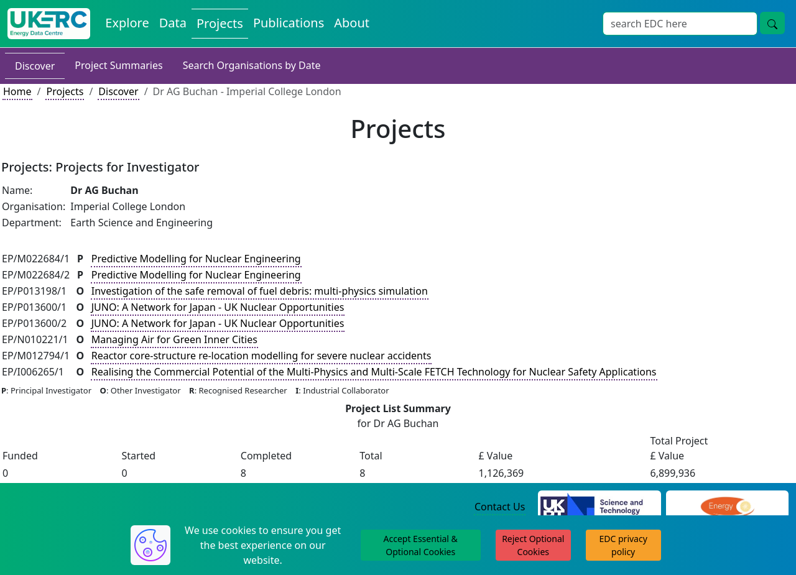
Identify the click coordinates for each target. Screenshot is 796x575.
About (351, 22)
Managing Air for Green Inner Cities (174, 339)
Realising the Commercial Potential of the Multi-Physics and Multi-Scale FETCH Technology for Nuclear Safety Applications (374, 372)
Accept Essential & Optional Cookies (421, 545)
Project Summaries (118, 65)
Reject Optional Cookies (533, 545)
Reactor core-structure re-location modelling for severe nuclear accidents (261, 355)
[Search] (680, 23)
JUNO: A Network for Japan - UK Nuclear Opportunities (218, 307)
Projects (220, 23)
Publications (288, 22)
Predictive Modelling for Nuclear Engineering (196, 258)
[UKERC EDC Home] (48, 23)
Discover (35, 66)
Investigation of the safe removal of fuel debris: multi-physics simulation (259, 291)
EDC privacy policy (623, 545)
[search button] (772, 23)
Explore (127, 22)
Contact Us (499, 506)
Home (17, 91)
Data (173, 22)
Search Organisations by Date (252, 65)
